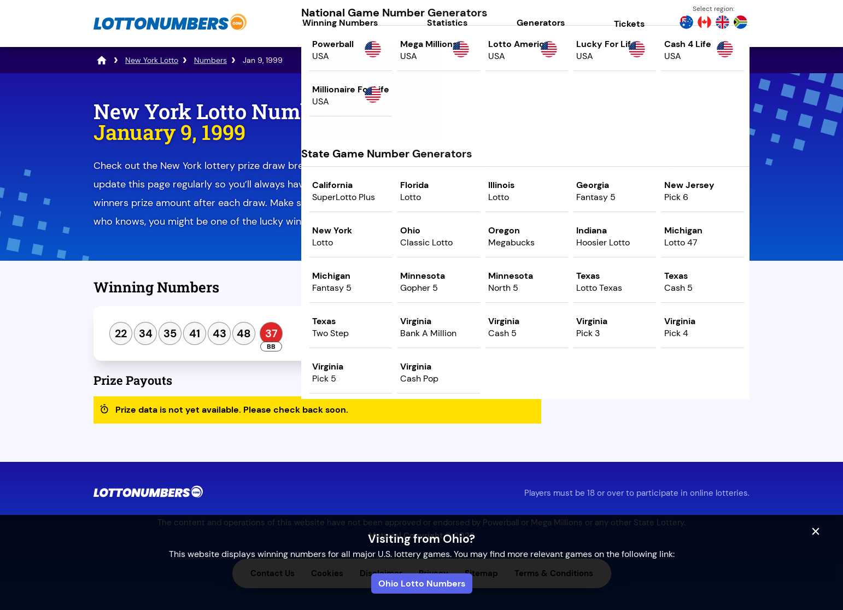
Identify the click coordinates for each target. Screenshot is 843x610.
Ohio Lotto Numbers (421, 583)
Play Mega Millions (653, 195)
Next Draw (703, 291)
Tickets (629, 24)
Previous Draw (603, 291)
